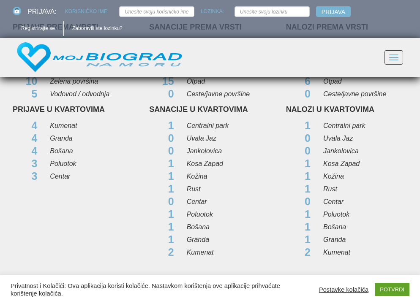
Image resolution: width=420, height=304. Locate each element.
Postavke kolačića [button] (343, 289)
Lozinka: (212, 11)
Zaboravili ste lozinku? (97, 28)
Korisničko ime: (87, 11)
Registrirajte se (38, 28)
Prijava (333, 11)
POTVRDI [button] (392, 289)
